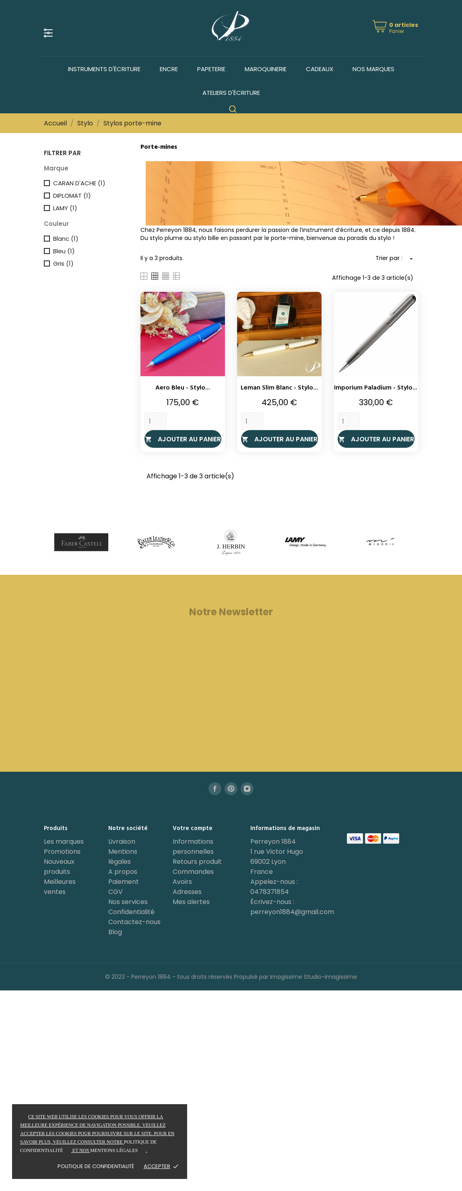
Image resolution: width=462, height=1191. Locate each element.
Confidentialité (131, 911)
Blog (115, 932)
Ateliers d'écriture (231, 92)
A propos (122, 871)
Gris (63, 263)
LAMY (65, 208)
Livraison (121, 841)
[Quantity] (155, 421)
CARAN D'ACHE (79, 183)
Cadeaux (319, 69)
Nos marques (373, 69)
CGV (115, 891)
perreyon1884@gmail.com (292, 911)
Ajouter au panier (183, 439)
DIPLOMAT (72, 195)
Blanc (65, 238)
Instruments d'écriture (104, 69)
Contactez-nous (134, 922)
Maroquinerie (266, 69)
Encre (169, 69)
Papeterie (211, 69)
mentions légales (114, 1150)
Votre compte (192, 828)
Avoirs (182, 881)
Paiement (123, 881)
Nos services (128, 901)
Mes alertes (191, 901)
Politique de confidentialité (96, 1166)
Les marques (64, 841)
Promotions (62, 851)
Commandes (193, 871)
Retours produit (197, 861)
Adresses (187, 891)
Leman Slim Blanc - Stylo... (279, 388)
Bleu (64, 251)
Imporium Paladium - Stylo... (375, 388)
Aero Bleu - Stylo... (182, 388)
